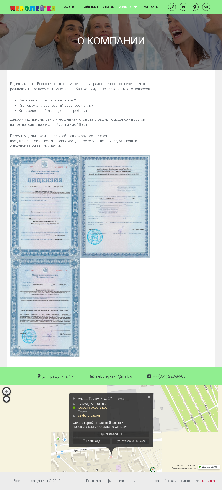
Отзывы (108, 6)
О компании (128, 6)
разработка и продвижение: (185, 481)
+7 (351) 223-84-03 (169, 376)
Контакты (151, 6)
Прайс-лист (89, 6)
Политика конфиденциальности (111, 481)
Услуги (69, 6)
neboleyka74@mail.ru (114, 376)
